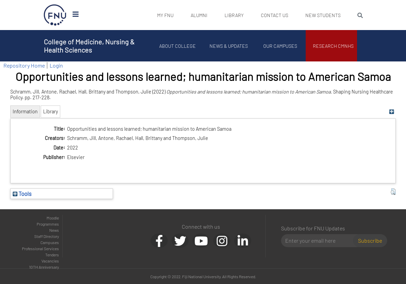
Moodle (53, 217)
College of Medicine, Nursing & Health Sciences (89, 46)
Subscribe (370, 240)
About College (177, 46)
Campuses (49, 242)
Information (25, 111)
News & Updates (229, 46)
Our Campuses (280, 46)
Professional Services (40, 248)
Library (234, 15)
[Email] (320, 240)
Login (56, 65)
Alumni (199, 15)
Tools (22, 193)
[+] (391, 111)
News (54, 230)
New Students (323, 15)
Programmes (48, 224)
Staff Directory (46, 236)
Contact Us (274, 15)
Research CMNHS (333, 46)
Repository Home (24, 65)
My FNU (165, 15)
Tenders (52, 254)
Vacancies (50, 260)
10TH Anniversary (44, 267)
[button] (393, 191)
